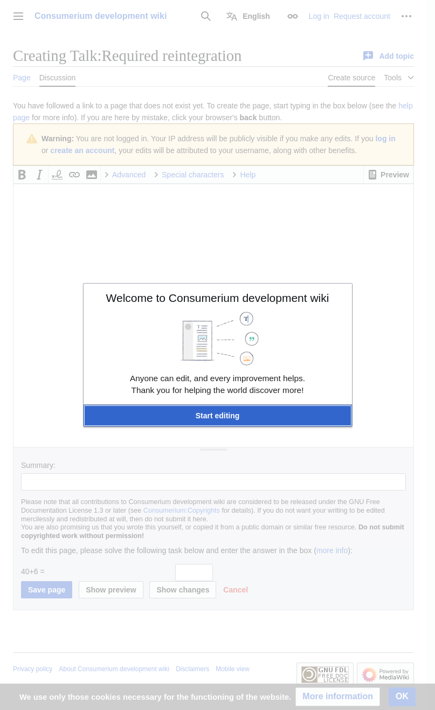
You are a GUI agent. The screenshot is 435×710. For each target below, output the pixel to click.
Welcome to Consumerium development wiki (217, 298)
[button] (218, 415)
